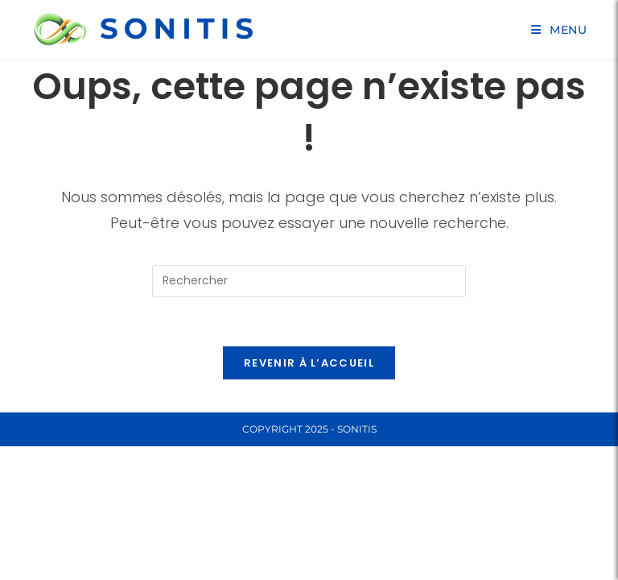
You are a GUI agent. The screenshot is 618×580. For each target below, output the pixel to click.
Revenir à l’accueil (309, 363)
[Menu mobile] (559, 30)
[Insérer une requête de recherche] (309, 281)
